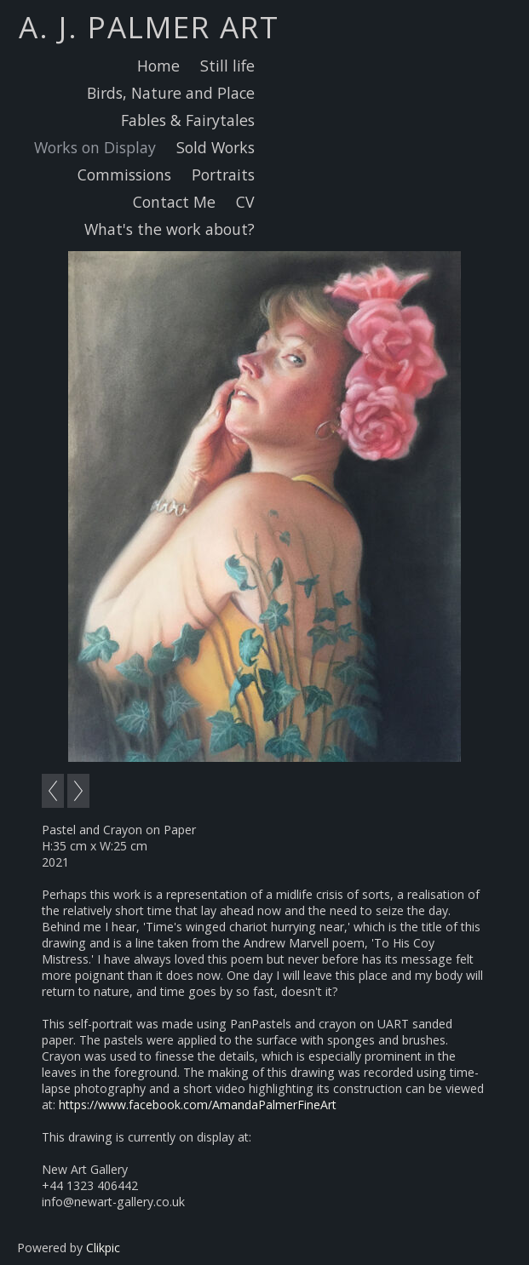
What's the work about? (169, 229)
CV (245, 202)
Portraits (223, 174)
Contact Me (174, 202)
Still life (227, 65)
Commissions (124, 174)
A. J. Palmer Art (149, 26)
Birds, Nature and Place (171, 93)
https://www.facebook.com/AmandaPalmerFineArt (197, 1104)
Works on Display (95, 147)
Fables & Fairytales (188, 120)
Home (158, 65)
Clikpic (103, 1247)
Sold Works (215, 147)
